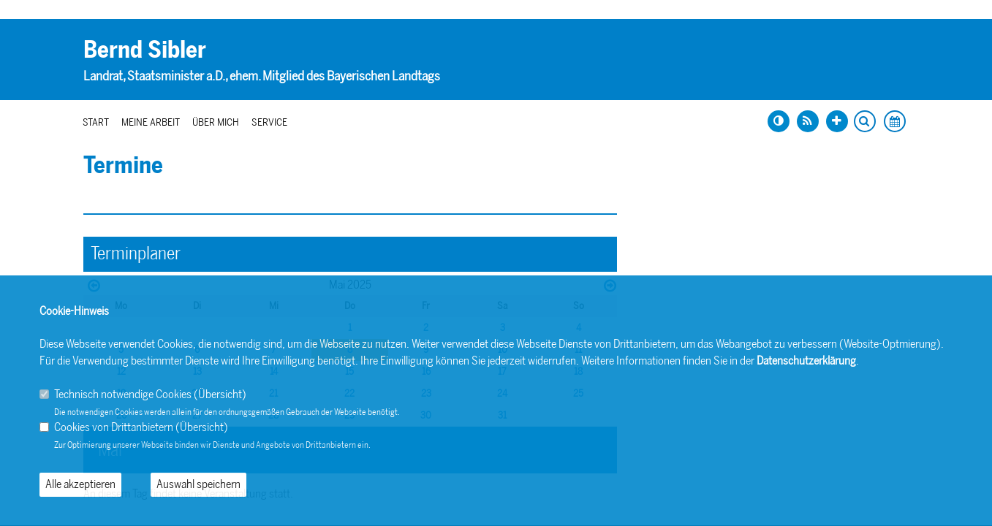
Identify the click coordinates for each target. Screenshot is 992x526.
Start (96, 122)
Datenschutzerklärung (806, 360)
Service (269, 122)
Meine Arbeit (150, 122)
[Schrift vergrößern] (837, 121)
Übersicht (220, 394)
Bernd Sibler (144, 50)
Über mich (215, 122)
